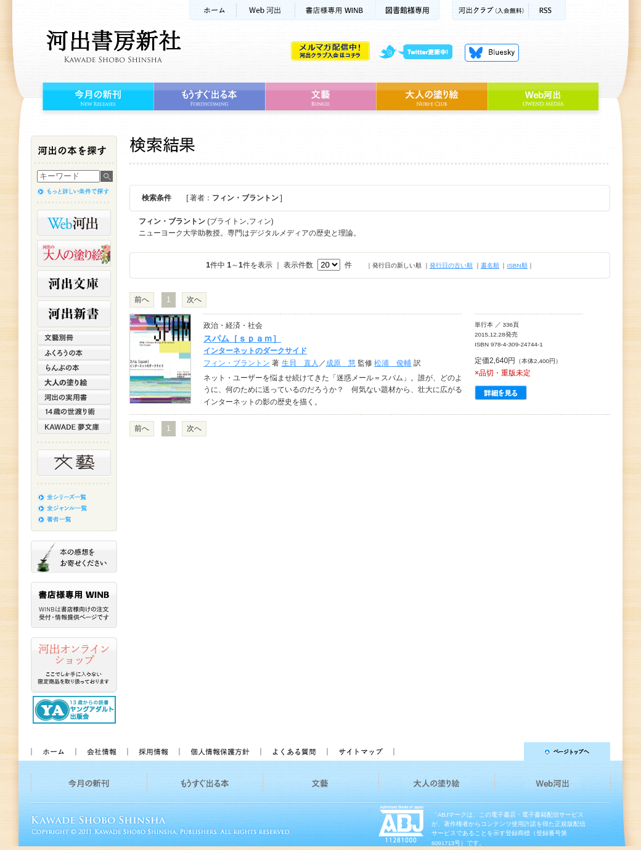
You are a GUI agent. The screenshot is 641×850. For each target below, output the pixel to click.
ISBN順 (517, 265)
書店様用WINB (335, 10)
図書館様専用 (407, 10)
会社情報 (101, 751)
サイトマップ (360, 751)
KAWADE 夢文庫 (74, 426)
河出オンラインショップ (74, 665)
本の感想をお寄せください (74, 557)
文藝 (320, 96)
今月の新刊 (96, 96)
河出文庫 (74, 283)
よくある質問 (293, 751)
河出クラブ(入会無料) (490, 10)
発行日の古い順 (451, 265)
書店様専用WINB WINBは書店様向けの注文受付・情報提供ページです (74, 605)
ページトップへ (507, 751)
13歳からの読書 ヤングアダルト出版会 (76, 710)
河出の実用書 (74, 397)
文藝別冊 (74, 337)
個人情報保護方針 (219, 751)
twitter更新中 (420, 52)
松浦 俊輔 (392, 363)
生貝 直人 (300, 363)
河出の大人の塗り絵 (74, 253)
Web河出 (265, 10)
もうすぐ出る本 (209, 96)
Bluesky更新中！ (492, 52)
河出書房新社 (111, 46)
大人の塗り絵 (432, 96)
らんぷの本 (74, 367)
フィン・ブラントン (236, 363)
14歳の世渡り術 (74, 411)
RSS (547, 10)
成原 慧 (341, 363)
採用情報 (153, 751)
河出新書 (74, 313)
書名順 (490, 265)
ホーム (212, 10)
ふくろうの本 (74, 352)
